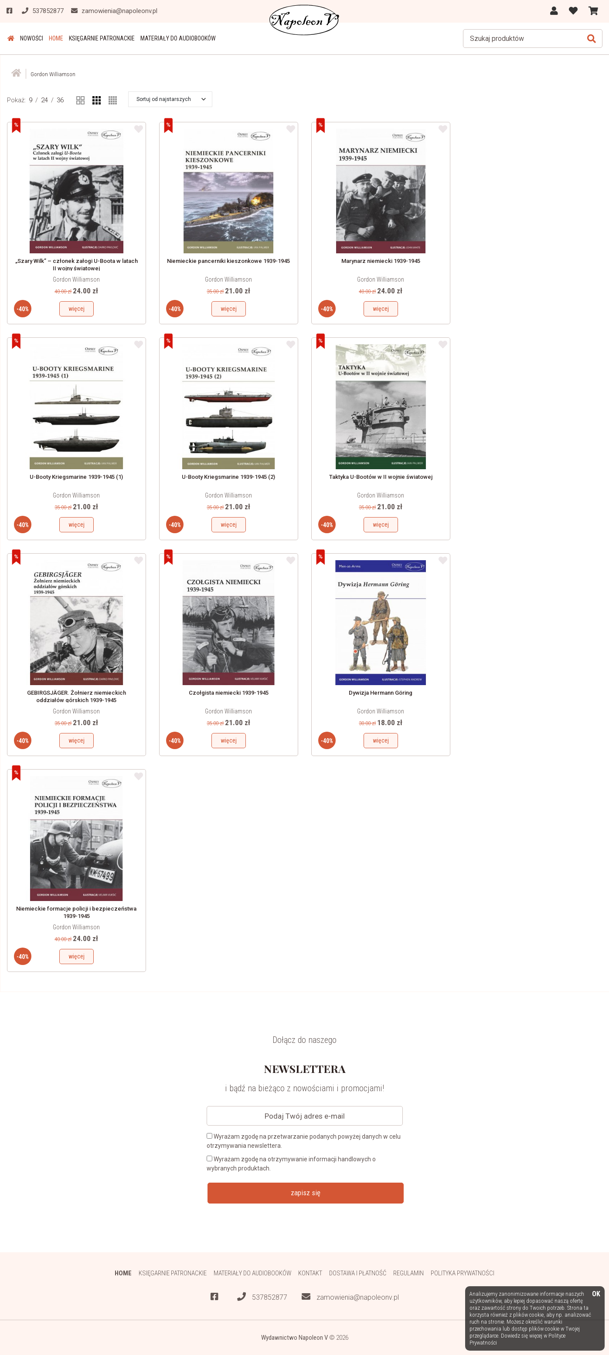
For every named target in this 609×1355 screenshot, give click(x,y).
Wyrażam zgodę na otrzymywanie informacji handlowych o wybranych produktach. (291, 1164)
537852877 (262, 1296)
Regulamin (408, 1273)
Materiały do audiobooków (175, 38)
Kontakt (310, 1273)
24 (44, 100)
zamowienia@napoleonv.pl (350, 1296)
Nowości (30, 38)
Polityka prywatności (463, 1273)
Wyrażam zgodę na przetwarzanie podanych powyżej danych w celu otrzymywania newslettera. (304, 1141)
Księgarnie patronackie (100, 38)
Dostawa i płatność (357, 1273)
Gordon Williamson (76, 279)
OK (596, 1294)
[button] (171, 98)
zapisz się (305, 1192)
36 (60, 100)
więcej (76, 308)
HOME (54, 38)
